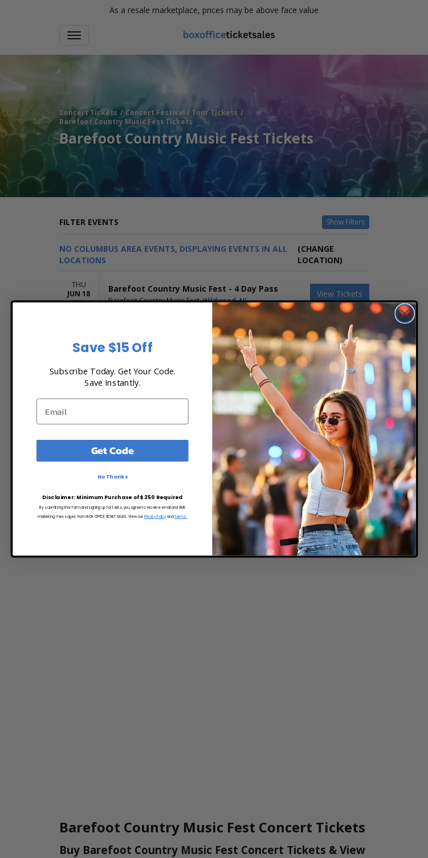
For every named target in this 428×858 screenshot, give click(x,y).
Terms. (180, 516)
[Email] (112, 411)
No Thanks (112, 477)
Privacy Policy (155, 516)
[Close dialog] (405, 313)
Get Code (112, 450)
